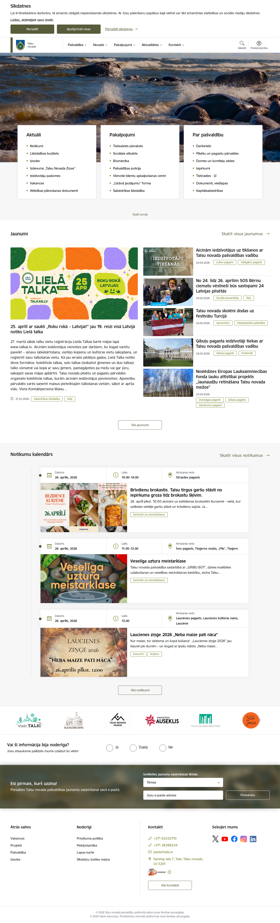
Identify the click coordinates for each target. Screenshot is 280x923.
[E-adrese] (157, 872)
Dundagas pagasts (210, 399)
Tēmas (151, 782)
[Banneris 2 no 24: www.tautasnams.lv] (73, 720)
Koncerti (138, 654)
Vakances (17, 838)
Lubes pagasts (224, 262)
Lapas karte (85, 852)
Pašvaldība (18, 852)
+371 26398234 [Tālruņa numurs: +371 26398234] (165, 845)
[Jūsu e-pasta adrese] (183, 795)
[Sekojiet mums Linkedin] (253, 839)
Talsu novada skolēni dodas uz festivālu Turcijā (225, 313)
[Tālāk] (259, 720)
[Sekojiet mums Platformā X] (215, 839)
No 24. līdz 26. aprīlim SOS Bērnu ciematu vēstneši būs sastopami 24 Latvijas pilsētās (230, 286)
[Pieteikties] (248, 795)
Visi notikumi (140, 690)
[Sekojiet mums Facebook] (234, 839)
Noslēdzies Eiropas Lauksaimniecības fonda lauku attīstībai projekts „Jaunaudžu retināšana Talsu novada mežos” (231, 379)
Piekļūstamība (87, 845)
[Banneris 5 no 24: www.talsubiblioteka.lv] (207, 720)
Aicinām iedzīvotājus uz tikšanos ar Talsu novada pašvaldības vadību (229, 252)
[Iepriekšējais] (20, 720)
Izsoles (15, 859)
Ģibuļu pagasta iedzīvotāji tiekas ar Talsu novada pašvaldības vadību (229, 343)
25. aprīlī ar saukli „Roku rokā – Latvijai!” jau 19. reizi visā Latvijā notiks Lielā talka (72, 329)
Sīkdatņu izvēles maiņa (93, 859)
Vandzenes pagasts (210, 405)
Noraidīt (32, 29)
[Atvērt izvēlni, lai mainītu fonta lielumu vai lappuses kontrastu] (259, 46)
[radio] (112, 747)
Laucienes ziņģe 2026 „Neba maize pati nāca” (174, 634)
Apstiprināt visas (79, 29)
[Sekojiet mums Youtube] (225, 838)
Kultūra (154, 654)
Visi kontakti (170, 885)
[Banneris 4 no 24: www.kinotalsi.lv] (162, 720)
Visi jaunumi (140, 425)
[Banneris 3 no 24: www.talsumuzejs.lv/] (118, 720)
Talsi (248, 298)
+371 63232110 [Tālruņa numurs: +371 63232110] (165, 838)
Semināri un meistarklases (149, 514)
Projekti (16, 845)
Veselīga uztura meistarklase (158, 561)
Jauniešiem (223, 323)
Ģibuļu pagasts (225, 353)
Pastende (247, 353)
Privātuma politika (90, 838)
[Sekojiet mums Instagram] (243, 839)
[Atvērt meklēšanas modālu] (242, 46)
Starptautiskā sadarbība (251, 323)
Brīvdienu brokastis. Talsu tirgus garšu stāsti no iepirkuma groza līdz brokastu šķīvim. (176, 492)
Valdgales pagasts (251, 262)
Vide (69, 399)
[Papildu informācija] (169, 872)
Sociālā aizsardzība (227, 298)
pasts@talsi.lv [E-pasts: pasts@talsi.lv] (163, 852)
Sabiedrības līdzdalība (47, 399)
